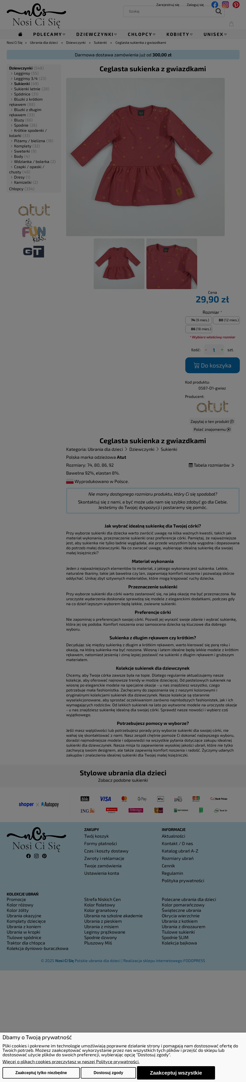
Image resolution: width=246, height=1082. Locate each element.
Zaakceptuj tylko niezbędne (41, 1073)
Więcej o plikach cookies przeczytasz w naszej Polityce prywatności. (70, 1061)
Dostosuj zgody (108, 1073)
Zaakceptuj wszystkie (176, 1073)
